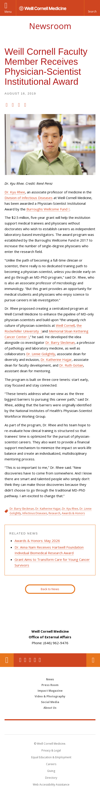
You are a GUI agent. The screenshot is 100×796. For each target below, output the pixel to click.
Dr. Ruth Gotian (71, 365)
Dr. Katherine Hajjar (56, 359)
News (50, 679)
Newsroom (50, 26)
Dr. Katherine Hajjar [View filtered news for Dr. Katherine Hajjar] (48, 509)
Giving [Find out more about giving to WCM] (51, 771)
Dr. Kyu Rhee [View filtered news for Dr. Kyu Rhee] (70, 509)
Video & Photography (50, 696)
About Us (50, 708)
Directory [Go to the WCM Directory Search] (51, 778)
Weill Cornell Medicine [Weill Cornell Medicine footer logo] (50, 727)
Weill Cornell (65, 325)
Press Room (50, 685)
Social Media (50, 702)
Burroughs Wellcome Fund (46, 209)
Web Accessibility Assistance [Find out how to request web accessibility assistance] (51, 784)
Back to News (50, 589)
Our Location (7, 660)
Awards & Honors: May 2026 (37, 540)
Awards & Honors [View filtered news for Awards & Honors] (73, 513)
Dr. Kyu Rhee (15, 192)
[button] (92, 8)
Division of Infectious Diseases (29, 197)
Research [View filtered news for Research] (54, 513)
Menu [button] (8, 12)
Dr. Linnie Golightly (40, 354)
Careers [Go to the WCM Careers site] (51, 764)
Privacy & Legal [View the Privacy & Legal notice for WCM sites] (51, 750)
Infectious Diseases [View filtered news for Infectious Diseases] (34, 513)
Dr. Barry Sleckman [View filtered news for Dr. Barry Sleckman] (22, 509)
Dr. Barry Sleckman (60, 342)
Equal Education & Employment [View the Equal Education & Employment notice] (51, 757)
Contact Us (93, 660)
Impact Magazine (50, 691)
